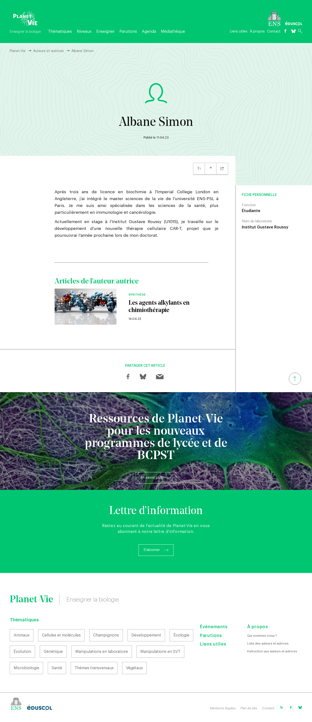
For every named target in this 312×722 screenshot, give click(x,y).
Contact (274, 31)
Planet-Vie (18, 51)
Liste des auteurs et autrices (268, 643)
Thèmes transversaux (94, 668)
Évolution (22, 652)
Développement (146, 635)
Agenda (149, 31)
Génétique (53, 652)
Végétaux (134, 668)
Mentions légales (223, 708)
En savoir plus (152, 477)
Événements (214, 627)
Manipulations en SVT (160, 652)
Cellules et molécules (61, 635)
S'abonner (152, 550)
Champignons (106, 635)
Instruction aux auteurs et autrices (272, 651)
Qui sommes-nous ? (262, 635)
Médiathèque (173, 31)
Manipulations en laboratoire (101, 652)
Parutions (128, 31)
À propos (257, 31)
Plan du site (249, 708)
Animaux (21, 635)
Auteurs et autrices (48, 51)
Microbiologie (26, 668)
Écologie (181, 635)
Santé (57, 668)
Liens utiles (238, 31)
